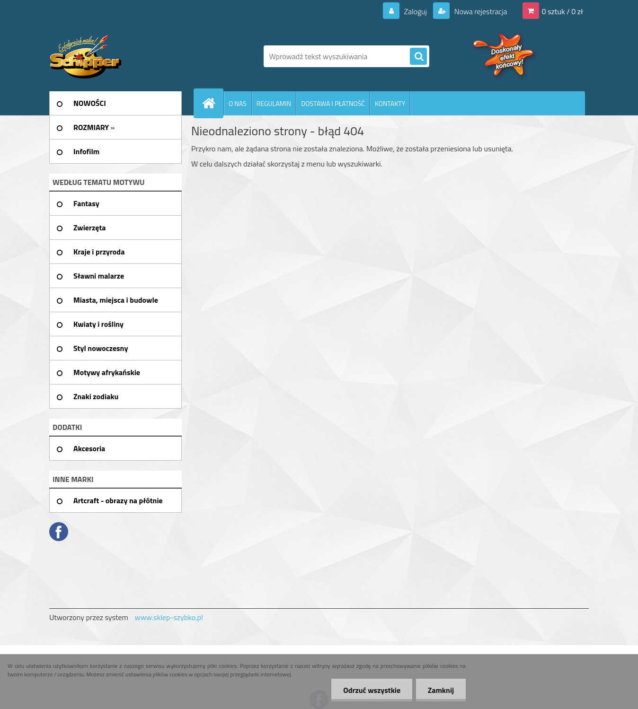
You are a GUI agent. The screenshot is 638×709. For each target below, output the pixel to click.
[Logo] (114, 56)
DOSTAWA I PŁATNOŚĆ (333, 103)
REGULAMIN (274, 103)
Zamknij (441, 690)
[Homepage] (212, 103)
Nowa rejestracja (479, 11)
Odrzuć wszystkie (371, 690)
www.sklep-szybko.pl (168, 617)
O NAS (238, 103)
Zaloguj (415, 11)
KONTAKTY (390, 103)
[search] (418, 57)
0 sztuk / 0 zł (562, 11)
